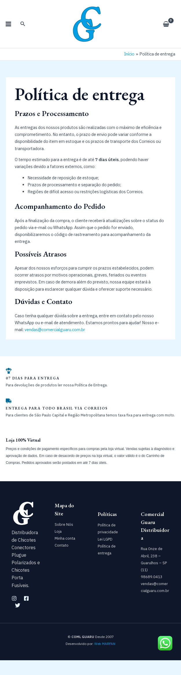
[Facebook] (26, 613)
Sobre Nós (64, 539)
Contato (62, 560)
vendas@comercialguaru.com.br (55, 344)
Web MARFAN (104, 658)
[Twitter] (17, 620)
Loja (58, 546)
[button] (22, 31)
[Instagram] (14, 613)
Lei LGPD (105, 553)
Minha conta (65, 553)
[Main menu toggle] (8, 31)
